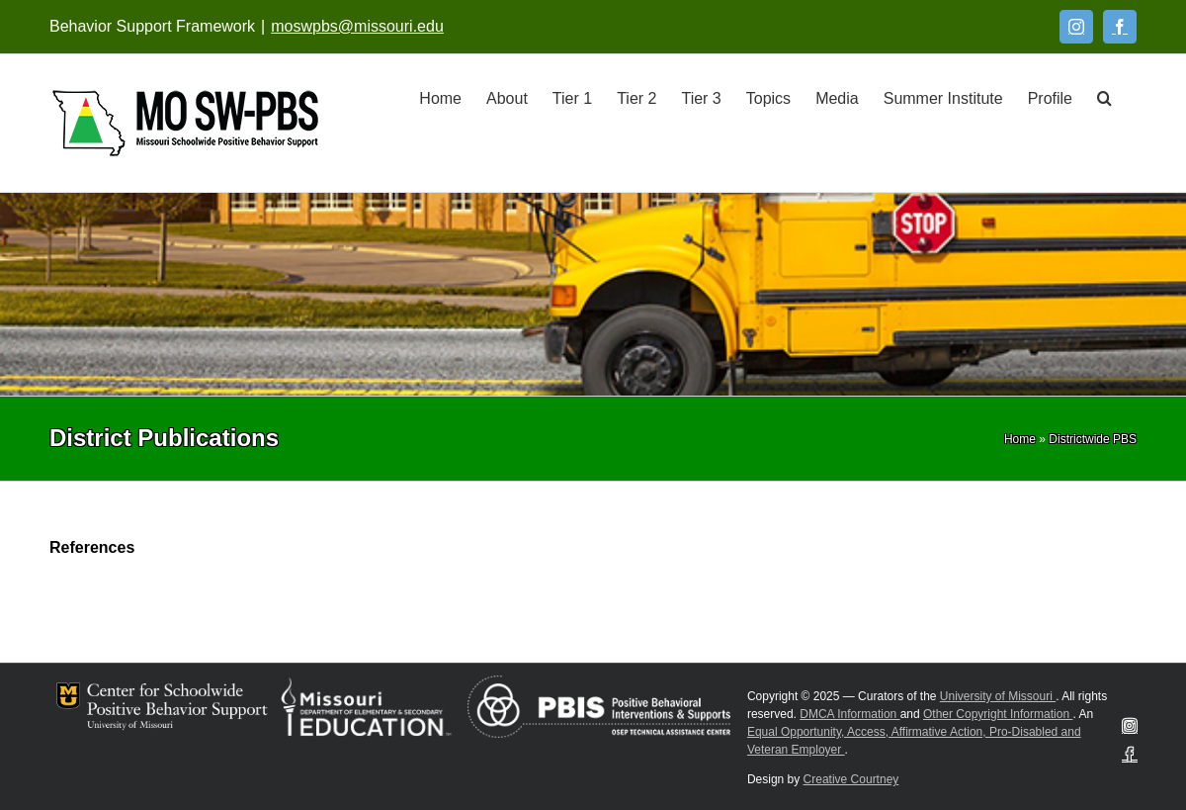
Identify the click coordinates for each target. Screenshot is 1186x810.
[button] (1104, 96)
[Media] (837, 96)
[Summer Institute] (943, 96)
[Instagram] (1076, 27)
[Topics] (768, 96)
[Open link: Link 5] (185, 123)
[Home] (440, 96)
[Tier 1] (572, 96)
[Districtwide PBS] (1093, 439)
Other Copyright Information (997, 714)
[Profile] (1050, 96)
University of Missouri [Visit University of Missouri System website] (998, 696)
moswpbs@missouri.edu (357, 26)
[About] (507, 96)
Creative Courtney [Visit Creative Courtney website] (851, 779)
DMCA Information (849, 714)
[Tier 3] (700, 96)
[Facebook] (1120, 27)
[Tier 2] (636, 96)
